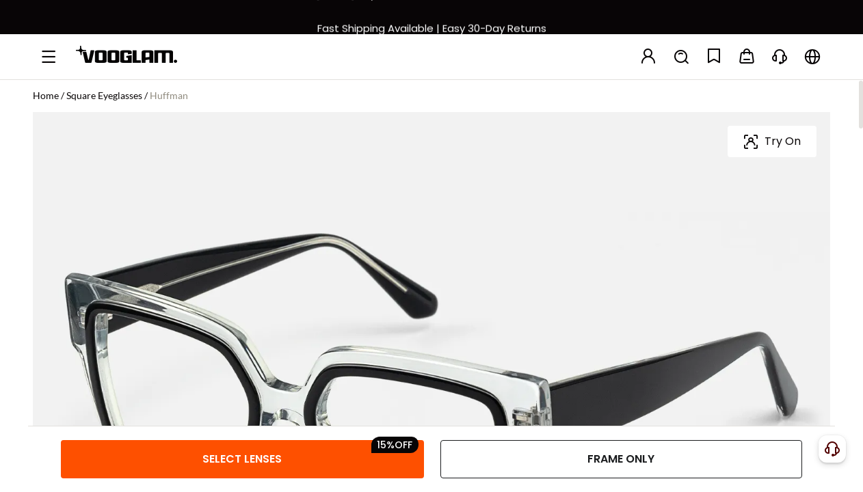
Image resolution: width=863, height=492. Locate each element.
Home (46, 95)
